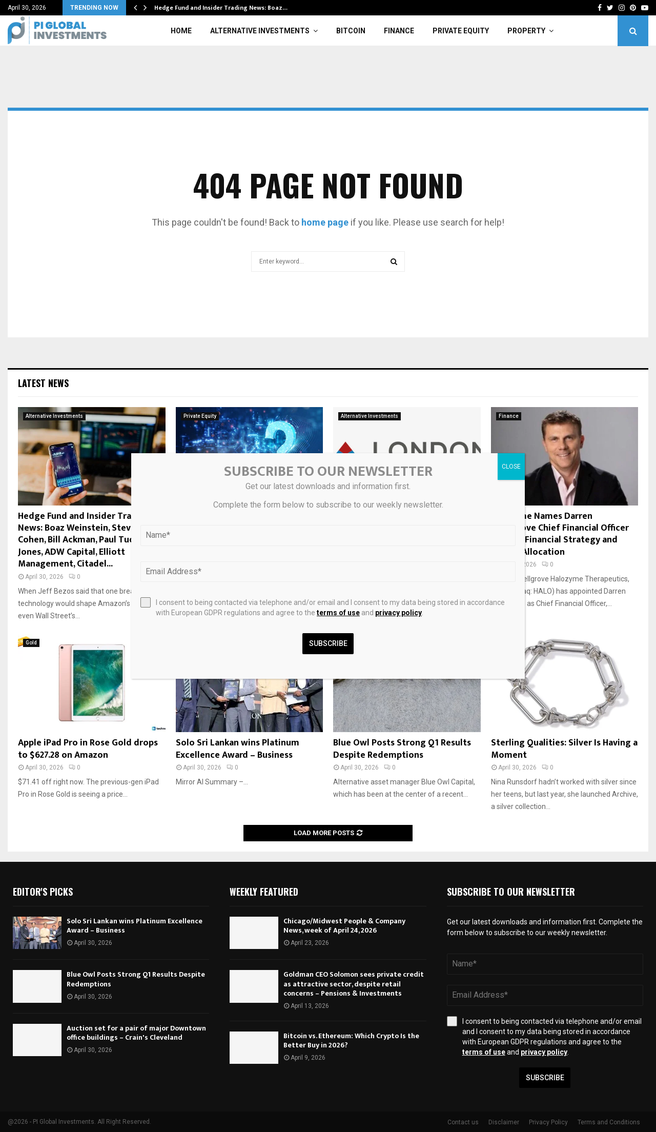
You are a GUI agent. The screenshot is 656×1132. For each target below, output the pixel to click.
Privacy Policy (548, 1122)
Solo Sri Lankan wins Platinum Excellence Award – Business (237, 748)
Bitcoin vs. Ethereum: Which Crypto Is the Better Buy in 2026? (351, 1040)
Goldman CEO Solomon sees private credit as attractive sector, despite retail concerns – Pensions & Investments (353, 983)
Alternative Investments (260, 31)
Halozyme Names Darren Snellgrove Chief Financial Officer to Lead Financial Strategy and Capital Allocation (560, 534)
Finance (399, 31)
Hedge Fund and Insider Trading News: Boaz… (221, 8)
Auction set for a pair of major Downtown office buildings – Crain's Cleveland (136, 1032)
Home (181, 31)
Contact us (463, 1122)
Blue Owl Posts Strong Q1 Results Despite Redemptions (402, 748)
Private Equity (461, 31)
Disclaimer (503, 1122)
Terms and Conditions (609, 1122)
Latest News (43, 383)
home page (324, 222)
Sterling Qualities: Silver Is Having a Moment (564, 748)
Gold (31, 642)
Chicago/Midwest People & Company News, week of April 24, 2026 (344, 925)
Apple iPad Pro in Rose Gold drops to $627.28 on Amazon (88, 748)
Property (526, 31)
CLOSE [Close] (511, 466)
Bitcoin (350, 31)
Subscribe (545, 1078)
